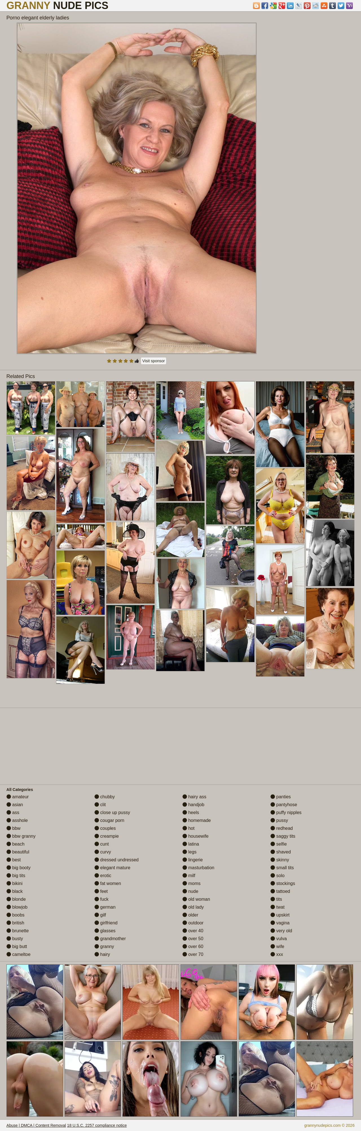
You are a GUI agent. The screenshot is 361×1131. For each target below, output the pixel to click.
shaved (280, 852)
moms (191, 883)
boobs (15, 915)
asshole (17, 820)
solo (277, 875)
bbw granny (21, 836)
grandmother (110, 938)
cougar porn (109, 820)
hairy (102, 954)
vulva (278, 938)
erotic (102, 875)
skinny (279, 859)
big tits (15, 875)
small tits (282, 867)
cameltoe (18, 954)
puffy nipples (285, 812)
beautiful (17, 852)
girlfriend (106, 922)
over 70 (192, 954)
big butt (16, 946)
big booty (18, 867)
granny (104, 946)
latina (190, 844)
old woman (196, 899)
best (13, 859)
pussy (279, 820)
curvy (102, 852)
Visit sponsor (153, 361)
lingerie (192, 859)
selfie (278, 844)
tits (276, 899)
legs (189, 852)
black (14, 891)
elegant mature (112, 867)
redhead (281, 828)
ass (12, 812)
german (105, 907)
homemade (196, 820)
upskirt (280, 915)
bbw (13, 828)
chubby (104, 796)
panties (280, 796)
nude (190, 891)
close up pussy (112, 812)
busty (14, 938)
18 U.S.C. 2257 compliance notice (97, 1125)
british (15, 922)
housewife (195, 836)
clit (100, 804)
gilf (100, 915)
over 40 (192, 930)
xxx (276, 954)
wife (277, 946)
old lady (193, 907)
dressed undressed (116, 859)
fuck (101, 899)
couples (105, 828)
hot (188, 828)
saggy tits (282, 836)
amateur (17, 796)
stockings (282, 883)
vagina (280, 922)
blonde (16, 899)
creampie (106, 836)
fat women (107, 883)
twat (277, 907)
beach (15, 844)
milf (188, 875)
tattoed (280, 891)
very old (281, 930)
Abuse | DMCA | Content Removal (36, 1125)
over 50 (192, 938)
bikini (14, 883)
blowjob (17, 907)
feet (101, 891)
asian (14, 804)
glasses (105, 930)
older (190, 915)
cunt (101, 844)
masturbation (198, 867)
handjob (193, 804)
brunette (17, 930)
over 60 (192, 946)
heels (190, 812)
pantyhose (283, 804)
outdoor (193, 922)
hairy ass (194, 796)
